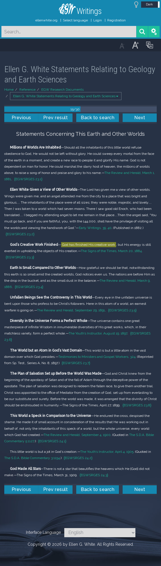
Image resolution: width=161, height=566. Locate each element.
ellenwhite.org (46, 20)
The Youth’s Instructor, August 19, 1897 (98, 333)
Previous (21, 117)
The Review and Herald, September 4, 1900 (77, 435)
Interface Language (43, 532)
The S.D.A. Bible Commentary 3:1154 (32, 458)
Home (9, 90)
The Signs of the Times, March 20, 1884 (111, 251)
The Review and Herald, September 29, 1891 (71, 310)
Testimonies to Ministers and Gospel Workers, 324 (96, 357)
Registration (116, 20)
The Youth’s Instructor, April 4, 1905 (106, 452)
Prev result (55, 117)
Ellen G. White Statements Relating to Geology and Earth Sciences (65, 96)
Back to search (97, 117)
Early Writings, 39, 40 (95, 228)
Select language (75, 20)
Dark (149, 4)
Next (139, 117)
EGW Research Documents (62, 90)
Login (97, 20)
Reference (27, 90)
